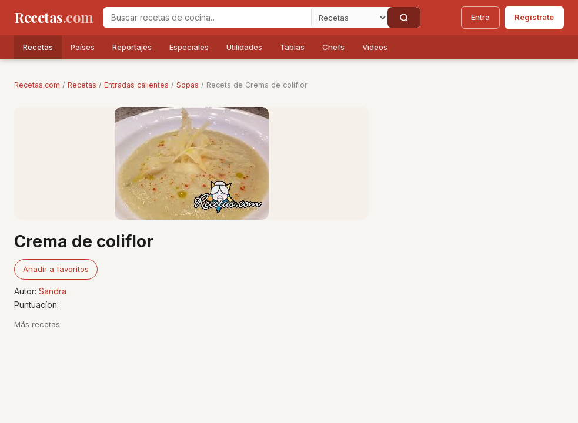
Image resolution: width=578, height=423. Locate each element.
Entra (480, 17)
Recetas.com (37, 84)
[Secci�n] (349, 17)
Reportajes (132, 47)
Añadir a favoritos (56, 269)
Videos (374, 47)
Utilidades (244, 47)
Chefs (333, 47)
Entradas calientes (136, 84)
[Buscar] (403, 17)
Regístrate (534, 17)
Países (83, 47)
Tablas (292, 47)
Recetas (38, 47)
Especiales (189, 47)
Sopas (187, 84)
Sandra (52, 291)
